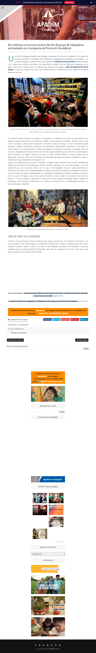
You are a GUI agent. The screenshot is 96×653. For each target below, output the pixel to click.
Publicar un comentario (18, 333)
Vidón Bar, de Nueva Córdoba (65, 62)
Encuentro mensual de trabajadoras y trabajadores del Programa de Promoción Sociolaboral (43, 301)
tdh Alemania (58, 52)
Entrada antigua (82, 340)
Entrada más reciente (15, 340)
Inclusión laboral (24, 52)
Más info (69, 2)
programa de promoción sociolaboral (41, 52)
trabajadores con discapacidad (72, 52)
